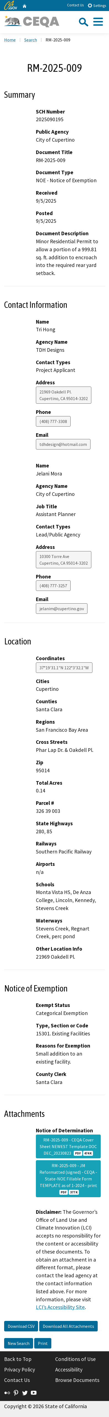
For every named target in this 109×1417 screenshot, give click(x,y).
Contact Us (75, 5)
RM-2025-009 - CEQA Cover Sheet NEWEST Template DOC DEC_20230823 (68, 1146)
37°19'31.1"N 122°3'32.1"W (64, 667)
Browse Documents (77, 1380)
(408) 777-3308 (53, 421)
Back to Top (17, 1359)
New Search (19, 1343)
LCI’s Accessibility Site (60, 1307)
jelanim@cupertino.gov (61, 608)
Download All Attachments (68, 1326)
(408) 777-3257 (53, 585)
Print (43, 1343)
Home (10, 40)
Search (30, 40)
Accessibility (69, 1369)
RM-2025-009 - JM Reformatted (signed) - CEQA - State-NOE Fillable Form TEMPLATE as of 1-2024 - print (68, 1179)
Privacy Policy (19, 1369)
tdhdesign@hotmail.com (63, 444)
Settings (96, 5)
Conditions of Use (75, 1359)
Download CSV (21, 1326)
